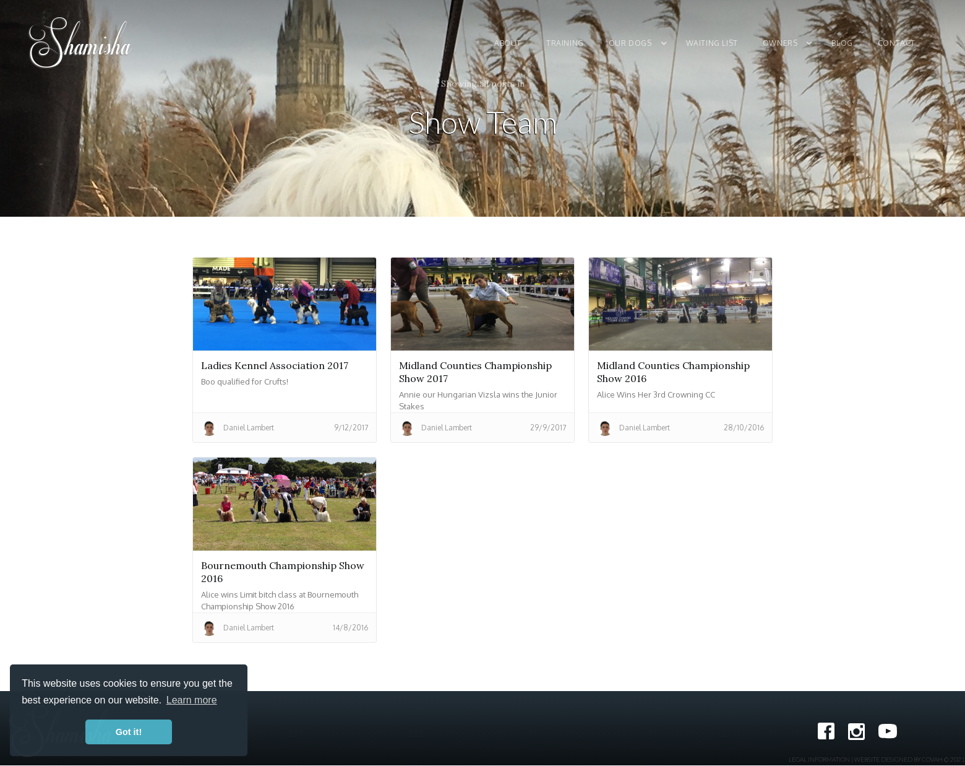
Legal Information (819, 759)
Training (565, 43)
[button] (641, 43)
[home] (81, 43)
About (507, 43)
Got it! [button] (129, 732)
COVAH (932, 759)
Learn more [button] (191, 700)
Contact (897, 43)
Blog (841, 43)
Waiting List (712, 43)
